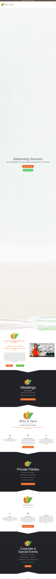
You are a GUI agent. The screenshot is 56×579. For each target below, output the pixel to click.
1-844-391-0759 (31, 0)
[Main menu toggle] (54, 5)
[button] (42, 350)
